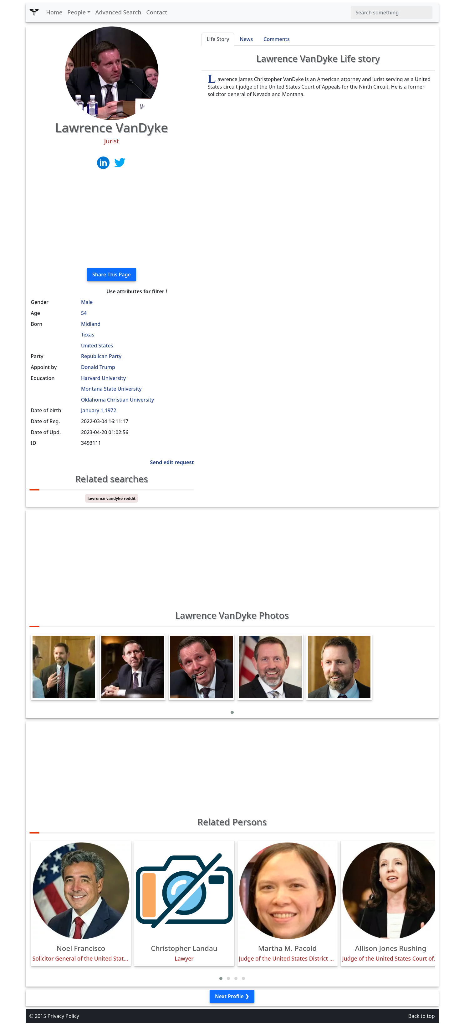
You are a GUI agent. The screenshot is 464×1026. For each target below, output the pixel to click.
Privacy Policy (63, 1016)
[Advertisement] (111, 219)
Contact (156, 12)
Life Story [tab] (218, 39)
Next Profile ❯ (232, 996)
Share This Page (111, 274)
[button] (232, 712)
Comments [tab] (276, 39)
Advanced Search (118, 12)
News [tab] (246, 39)
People (76, 12)
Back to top (421, 1016)
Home (54, 12)
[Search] (391, 12)
